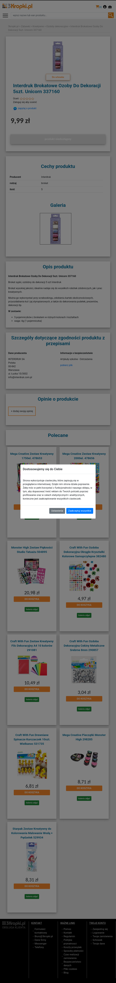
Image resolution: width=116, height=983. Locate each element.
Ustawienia (57, 510)
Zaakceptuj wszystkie (79, 510)
